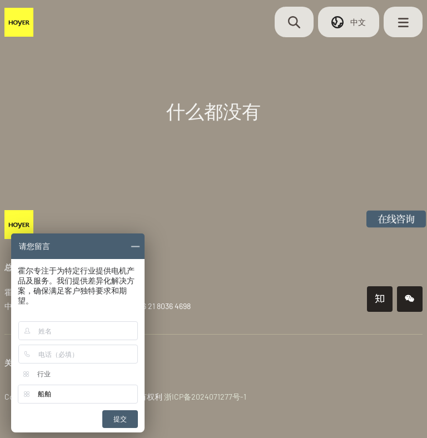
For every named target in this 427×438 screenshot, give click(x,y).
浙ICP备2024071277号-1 (205, 396)
